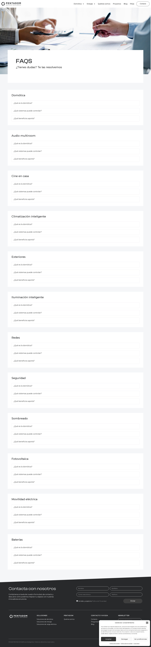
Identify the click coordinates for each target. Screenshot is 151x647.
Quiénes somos (104, 4)
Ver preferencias (140, 639)
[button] (147, 623)
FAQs (132, 4)
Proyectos (117, 4)
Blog (125, 4)
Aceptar (108, 639)
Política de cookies (115, 643)
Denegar (124, 639)
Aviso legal (136, 643)
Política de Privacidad (99, 601)
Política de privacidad (126, 643)
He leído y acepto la (92, 601)
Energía (91, 4)
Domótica (79, 4)
